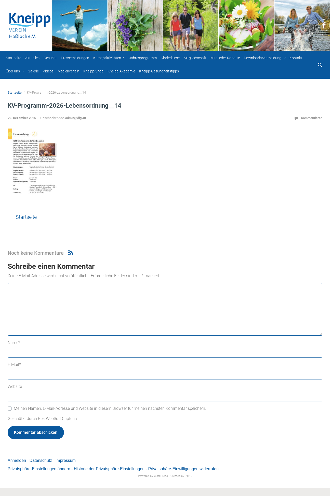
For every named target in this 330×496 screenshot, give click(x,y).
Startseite (15, 92)
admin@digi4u (75, 118)
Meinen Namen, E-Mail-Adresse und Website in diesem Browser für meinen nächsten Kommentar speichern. (110, 408)
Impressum (66, 460)
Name (14, 342)
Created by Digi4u (181, 476)
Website (15, 386)
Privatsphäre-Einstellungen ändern (39, 469)
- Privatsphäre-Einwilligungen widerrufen (182, 469)
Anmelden (17, 460)
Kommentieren (311, 118)
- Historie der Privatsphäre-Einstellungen (107, 469)
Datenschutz (40, 460)
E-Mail (14, 364)
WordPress (161, 476)
